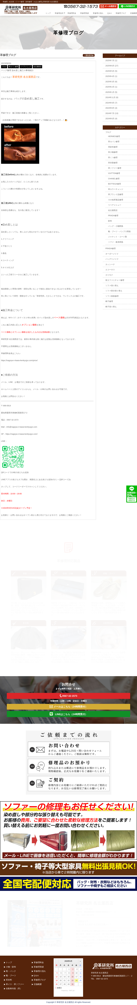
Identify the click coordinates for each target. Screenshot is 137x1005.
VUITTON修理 (114, 173)
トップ (48, 13)
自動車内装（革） (14, 988)
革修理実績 (84, 13)
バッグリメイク (112, 259)
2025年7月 (109, 60)
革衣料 (9, 980)
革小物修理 (112, 152)
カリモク (109, 275)
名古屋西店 (37, 67)
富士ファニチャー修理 (114, 280)
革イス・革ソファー (15, 984)
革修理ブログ (121, 13)
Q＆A (109, 13)
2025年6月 (109, 66)
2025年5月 (109, 71)
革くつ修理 (112, 157)
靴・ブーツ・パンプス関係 (119, 231)
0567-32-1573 (68, 695)
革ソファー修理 (114, 168)
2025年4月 (109, 76)
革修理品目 (59, 13)
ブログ (4, 67)
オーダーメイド (112, 254)
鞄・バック (11, 971)
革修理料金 (71, 13)
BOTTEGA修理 (114, 184)
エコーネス (110, 270)
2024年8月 (109, 108)
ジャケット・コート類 (117, 237)
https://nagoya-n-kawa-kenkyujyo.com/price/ (19, 360)
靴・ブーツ (11, 975)
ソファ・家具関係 (115, 242)
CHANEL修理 (113, 179)
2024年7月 (109, 113)
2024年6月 (109, 118)
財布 (110, 221)
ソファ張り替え (112, 285)
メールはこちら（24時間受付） (68, 706)
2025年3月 (109, 82)
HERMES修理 (114, 136)
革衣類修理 (112, 163)
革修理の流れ (98, 13)
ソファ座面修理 (112, 296)
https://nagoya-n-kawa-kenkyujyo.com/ (21, 434)
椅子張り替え (111, 307)
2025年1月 (109, 92)
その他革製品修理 (115, 200)
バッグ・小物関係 (115, 226)
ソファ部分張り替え (113, 291)
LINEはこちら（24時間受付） (68, 714)
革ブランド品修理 (115, 194)
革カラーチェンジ (115, 189)
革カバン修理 (13, 67)
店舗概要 (133, 13)
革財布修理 (112, 147)
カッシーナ (110, 264)
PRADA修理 (113, 215)
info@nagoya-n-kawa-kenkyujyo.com (21, 427)
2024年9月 (109, 103)
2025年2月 (109, 87)
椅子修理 (109, 301)
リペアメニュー (25, 67)
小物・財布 (11, 967)
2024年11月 (110, 97)
